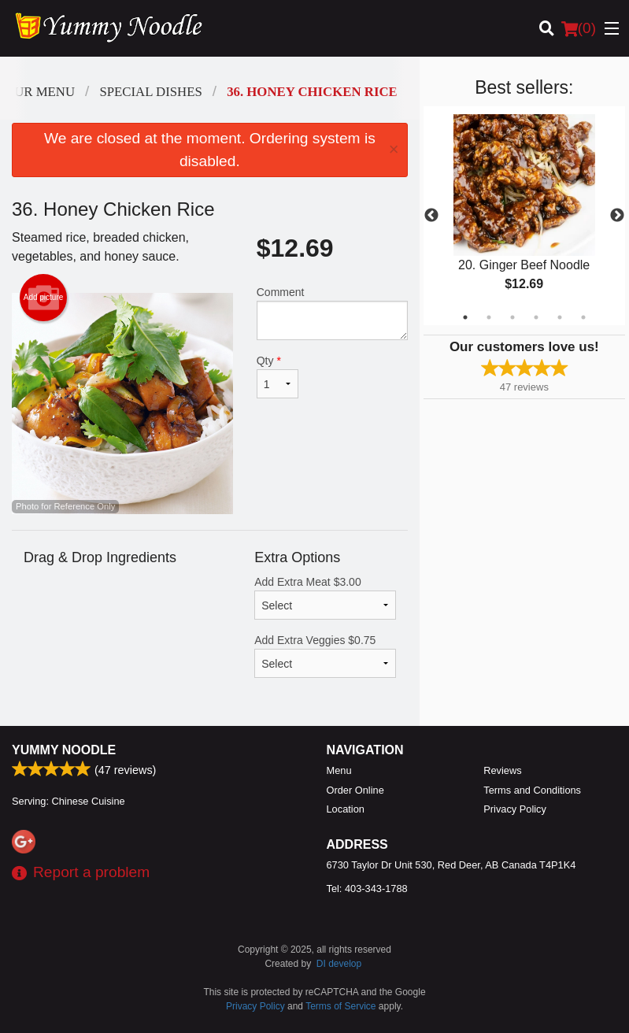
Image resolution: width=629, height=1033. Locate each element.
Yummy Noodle (64, 750)
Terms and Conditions (532, 790)
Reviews (502, 770)
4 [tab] (536, 317)
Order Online (355, 790)
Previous (431, 216)
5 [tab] (560, 317)
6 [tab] (583, 317)
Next (617, 216)
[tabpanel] (524, 215)
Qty (277, 376)
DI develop (338, 963)
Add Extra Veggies (324, 656)
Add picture (44, 297)
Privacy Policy (514, 809)
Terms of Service (340, 1006)
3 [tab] (512, 317)
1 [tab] (465, 317)
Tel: (367, 888)
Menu (339, 770)
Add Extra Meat (324, 598)
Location (345, 809)
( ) (578, 28)
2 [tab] (489, 317)
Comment (332, 313)
